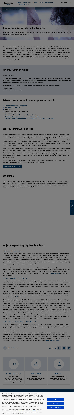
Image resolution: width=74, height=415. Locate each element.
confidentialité (35, 410)
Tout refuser (55, 403)
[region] (37, 403)
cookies (20, 410)
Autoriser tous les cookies (55, 407)
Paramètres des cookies (55, 399)
